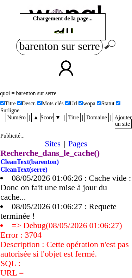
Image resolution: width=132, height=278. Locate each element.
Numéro (16, 117)
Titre (73, 117)
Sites (53, 143)
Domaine (96, 117)
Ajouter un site (123, 120)
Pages (77, 143)
